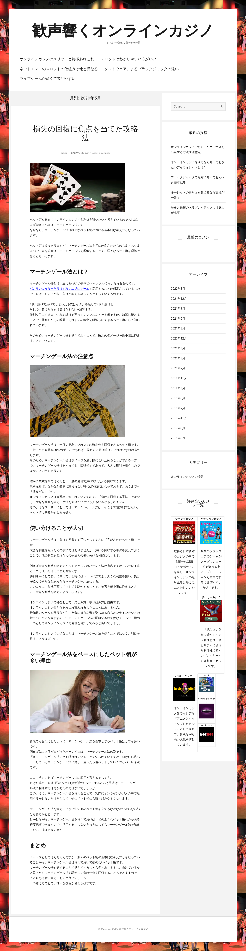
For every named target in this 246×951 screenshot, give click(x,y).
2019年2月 (178, 408)
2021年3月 (178, 328)
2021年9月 (178, 308)
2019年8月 (178, 388)
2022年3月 (178, 288)
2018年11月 (179, 418)
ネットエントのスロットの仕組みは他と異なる (59, 69)
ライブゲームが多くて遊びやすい (47, 79)
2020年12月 (179, 338)
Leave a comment (101, 153)
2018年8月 (178, 428)
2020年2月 (178, 368)
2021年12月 (179, 299)
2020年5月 (178, 358)
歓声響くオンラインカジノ (123, 31)
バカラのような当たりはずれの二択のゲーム (59, 288)
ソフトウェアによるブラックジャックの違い (141, 69)
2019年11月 (179, 378)
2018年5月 (178, 438)
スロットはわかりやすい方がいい (128, 59)
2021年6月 (178, 318)
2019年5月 (178, 398)
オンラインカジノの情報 (187, 477)
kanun (64, 153)
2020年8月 (178, 348)
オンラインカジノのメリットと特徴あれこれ (57, 59)
